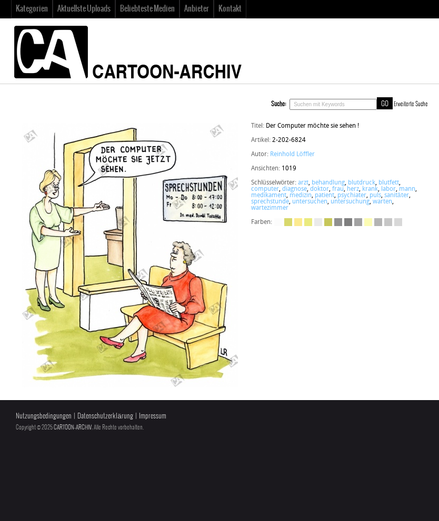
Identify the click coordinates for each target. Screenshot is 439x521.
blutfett (388, 183)
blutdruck (361, 183)
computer (265, 189)
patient (324, 195)
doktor (319, 189)
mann (407, 189)
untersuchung (350, 202)
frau (338, 189)
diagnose (294, 189)
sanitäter (396, 195)
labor (388, 189)
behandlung (328, 183)
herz (353, 189)
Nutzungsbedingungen (44, 416)
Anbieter (196, 9)
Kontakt (230, 9)
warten (382, 202)
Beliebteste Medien (147, 9)
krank (370, 189)
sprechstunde (270, 202)
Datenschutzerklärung (105, 416)
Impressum (152, 416)
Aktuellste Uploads (84, 9)
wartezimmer (269, 208)
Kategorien (32, 9)
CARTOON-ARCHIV (73, 427)
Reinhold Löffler (292, 154)
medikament (268, 195)
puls (375, 195)
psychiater (351, 195)
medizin (301, 195)
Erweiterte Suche (411, 104)
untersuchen (309, 202)
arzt (303, 183)
